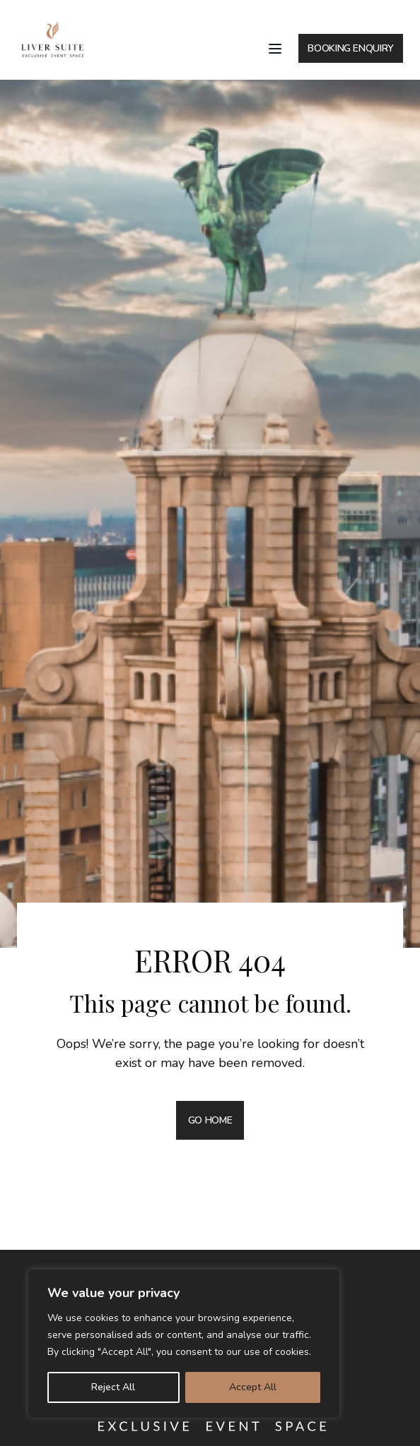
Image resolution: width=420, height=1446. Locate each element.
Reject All (113, 1387)
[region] (183, 1344)
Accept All (252, 1387)
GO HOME (210, 1120)
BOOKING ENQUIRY (351, 48)
